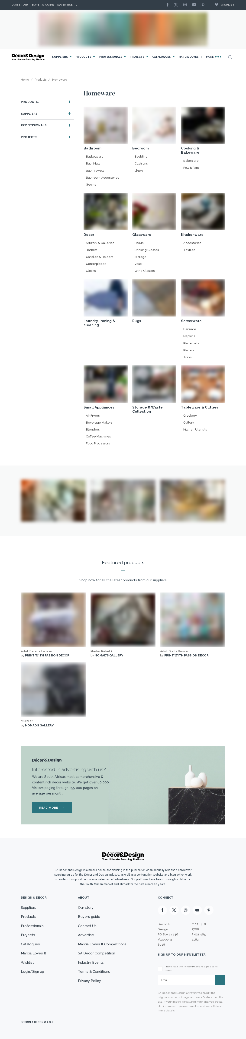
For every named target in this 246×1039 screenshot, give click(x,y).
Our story (20, 4)
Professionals (110, 56)
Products (83, 56)
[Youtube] (195, 5)
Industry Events (91, 962)
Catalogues (161, 56)
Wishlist (222, 4)
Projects (137, 56)
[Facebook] (169, 5)
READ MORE (52, 807)
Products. (30, 102)
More (213, 56)
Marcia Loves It (190, 56)
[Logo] (28, 57)
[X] (177, 5)
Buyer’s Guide (43, 4)
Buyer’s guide (89, 917)
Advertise (65, 4)
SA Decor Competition (96, 953)
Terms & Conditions (94, 971)
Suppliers (60, 56)
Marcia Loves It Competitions (102, 944)
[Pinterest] (204, 5)
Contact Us (87, 926)
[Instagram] (186, 5)
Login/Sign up (32, 971)
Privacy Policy (89, 981)
